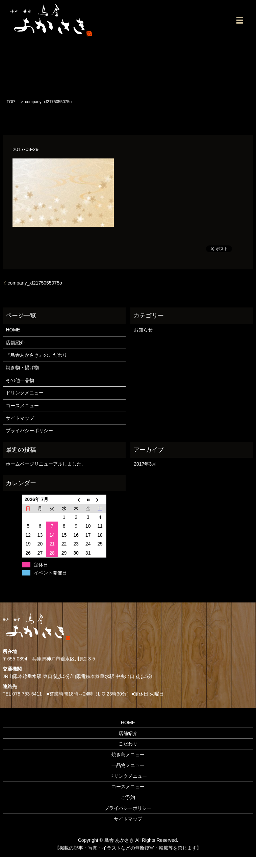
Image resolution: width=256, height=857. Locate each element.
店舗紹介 (15, 342)
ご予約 (128, 797)
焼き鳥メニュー (128, 754)
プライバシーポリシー (29, 430)
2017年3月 (145, 464)
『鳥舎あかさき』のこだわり (36, 355)
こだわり (128, 743)
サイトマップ (20, 418)
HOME (13, 329)
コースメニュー (22, 405)
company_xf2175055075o (35, 283)
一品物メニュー (128, 765)
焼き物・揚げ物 (22, 367)
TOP (11, 101)
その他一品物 (20, 380)
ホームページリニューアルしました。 (46, 464)
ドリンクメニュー (25, 392)
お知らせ (143, 329)
